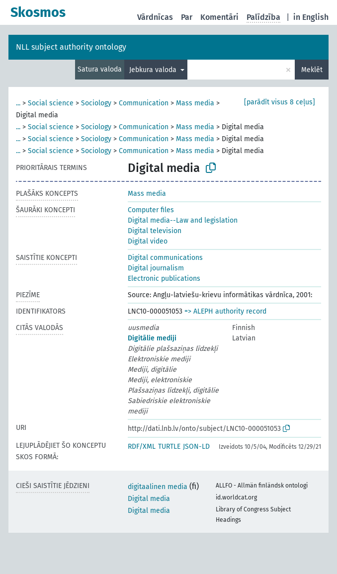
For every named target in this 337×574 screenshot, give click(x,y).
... (18, 103)
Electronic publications (164, 278)
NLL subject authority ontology (71, 47)
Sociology (96, 103)
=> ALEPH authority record (225, 311)
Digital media (149, 498)
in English (311, 17)
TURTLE (169, 446)
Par (186, 17)
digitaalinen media (157, 487)
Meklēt (312, 70)
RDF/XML (142, 446)
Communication (143, 103)
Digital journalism (156, 268)
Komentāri (219, 17)
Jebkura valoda (153, 70)
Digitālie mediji (152, 338)
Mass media (195, 103)
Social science (51, 103)
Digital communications (165, 257)
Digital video (148, 241)
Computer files (151, 210)
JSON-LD (196, 446)
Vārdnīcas (155, 17)
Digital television (154, 231)
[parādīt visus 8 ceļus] (279, 102)
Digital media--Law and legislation (183, 220)
